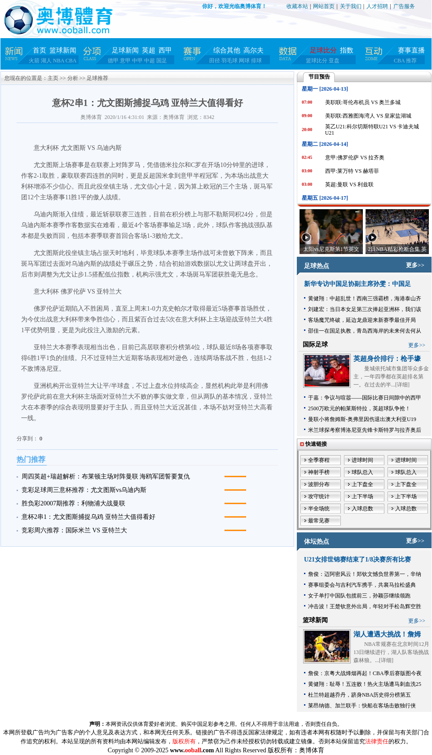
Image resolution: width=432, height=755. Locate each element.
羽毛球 (229, 60)
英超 (148, 50)
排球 (256, 60)
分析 (72, 78)
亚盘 (334, 60)
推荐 (411, 60)
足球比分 (323, 50)
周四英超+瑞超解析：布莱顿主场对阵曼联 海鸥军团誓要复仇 (106, 476)
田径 (214, 60)
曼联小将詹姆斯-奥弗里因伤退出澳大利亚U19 (362, 419)
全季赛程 (319, 460)
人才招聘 (377, 6)
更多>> (415, 265)
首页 (39, 50)
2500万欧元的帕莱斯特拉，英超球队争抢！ (359, 408)
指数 (346, 50)
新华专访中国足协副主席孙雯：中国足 (357, 284)
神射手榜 (319, 472)
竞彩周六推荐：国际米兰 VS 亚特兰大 (74, 530)
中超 (149, 60)
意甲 (125, 60)
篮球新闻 (62, 50)
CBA (71, 60)
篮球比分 (316, 60)
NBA (58, 60)
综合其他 (226, 50)
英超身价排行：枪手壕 (387, 358)
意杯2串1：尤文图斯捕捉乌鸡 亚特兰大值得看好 (88, 517)
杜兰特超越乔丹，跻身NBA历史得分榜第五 (359, 695)
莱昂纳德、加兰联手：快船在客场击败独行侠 (362, 705)
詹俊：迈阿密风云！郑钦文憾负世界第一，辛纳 (364, 574)
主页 (53, 78)
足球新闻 (125, 50)
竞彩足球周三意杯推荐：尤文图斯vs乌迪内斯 (84, 490)
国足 (161, 60)
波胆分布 (319, 484)
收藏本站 (297, 6)
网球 (244, 60)
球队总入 (362, 472)
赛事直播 (411, 50)
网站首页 (324, 6)
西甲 (165, 50)
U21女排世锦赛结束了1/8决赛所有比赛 (357, 559)
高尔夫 (253, 50)
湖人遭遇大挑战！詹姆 (387, 634)
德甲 (113, 60)
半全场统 (319, 508)
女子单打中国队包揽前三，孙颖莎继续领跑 (359, 596)
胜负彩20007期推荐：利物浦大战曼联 (73, 503)
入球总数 (362, 508)
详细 (402, 385)
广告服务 (404, 6)
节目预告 (319, 77)
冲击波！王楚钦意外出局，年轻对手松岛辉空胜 (364, 606)
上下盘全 (362, 484)
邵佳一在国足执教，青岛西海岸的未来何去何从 (364, 331)
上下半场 (362, 496)
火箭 (34, 60)
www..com (192, 750)
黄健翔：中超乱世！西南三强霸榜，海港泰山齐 (364, 298)
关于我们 (350, 6)
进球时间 (362, 460)
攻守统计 (319, 496)
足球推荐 (97, 78)
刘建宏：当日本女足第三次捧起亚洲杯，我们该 (364, 309)
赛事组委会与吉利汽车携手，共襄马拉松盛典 (362, 585)
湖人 (46, 60)
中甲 (137, 60)
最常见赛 (319, 521)
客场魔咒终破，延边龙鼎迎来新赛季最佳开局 (362, 320)
